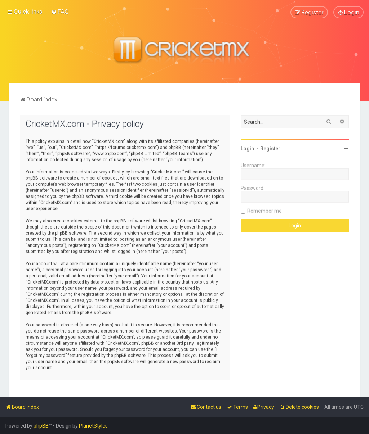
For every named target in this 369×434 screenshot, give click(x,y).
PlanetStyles (93, 426)
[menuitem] (60, 11)
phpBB (41, 426)
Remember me (264, 210)
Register (270, 148)
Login (247, 148)
